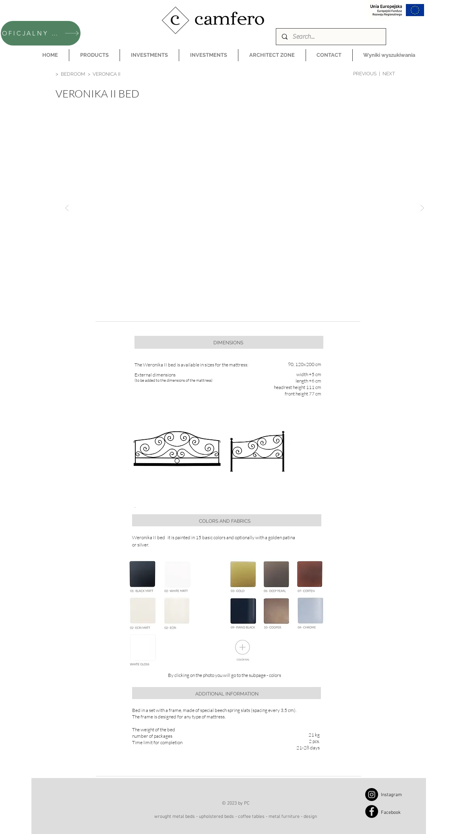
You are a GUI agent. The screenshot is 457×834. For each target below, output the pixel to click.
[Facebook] (371, 811)
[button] (94, 55)
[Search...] (330, 37)
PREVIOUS (364, 74)
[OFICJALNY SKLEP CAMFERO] (41, 33)
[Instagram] (371, 794)
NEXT (389, 74)
